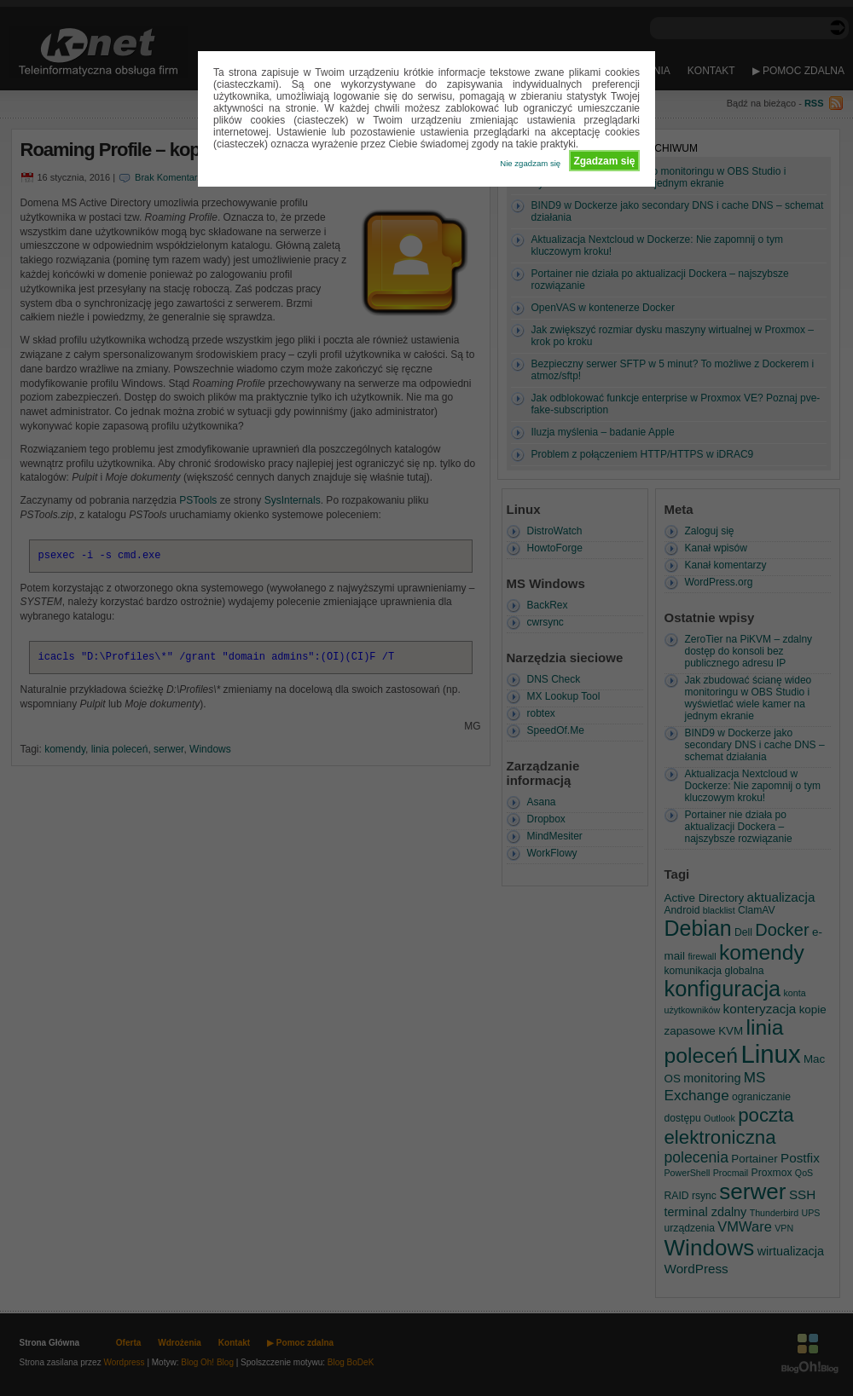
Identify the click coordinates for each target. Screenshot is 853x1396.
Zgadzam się (604, 161)
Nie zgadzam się (530, 163)
